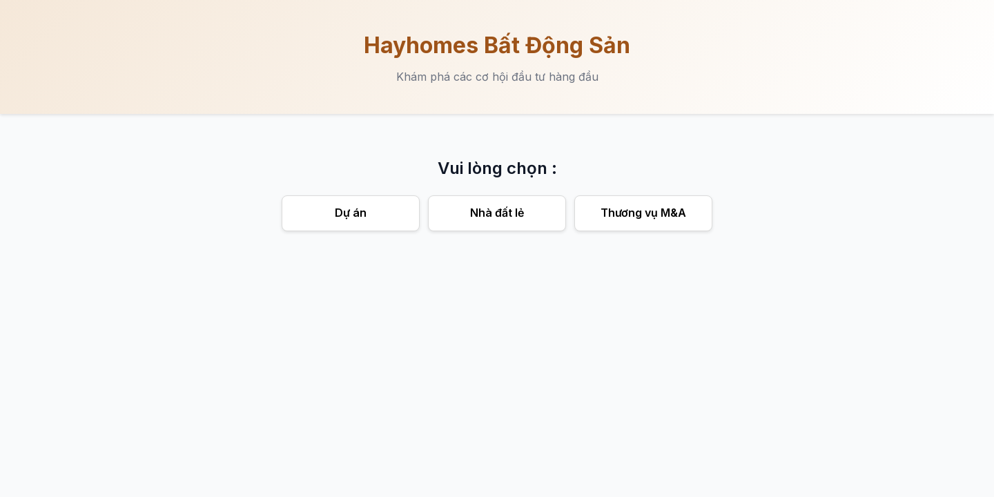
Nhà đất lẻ (497, 213)
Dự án (351, 213)
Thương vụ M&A (643, 213)
